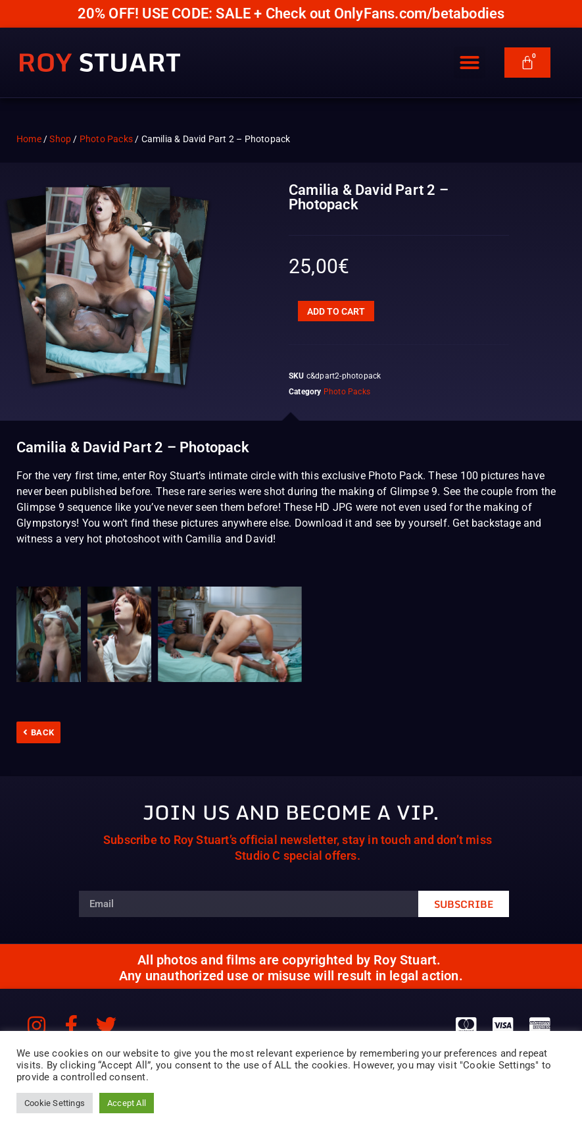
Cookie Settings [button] (54, 1103)
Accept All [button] (126, 1103)
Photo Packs (106, 139)
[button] (469, 62)
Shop (60, 139)
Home (28, 139)
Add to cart (336, 311)
